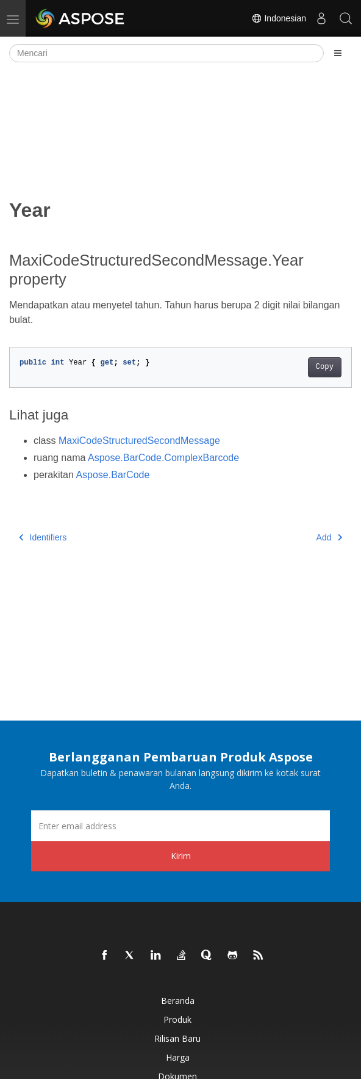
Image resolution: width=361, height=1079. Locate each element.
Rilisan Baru (177, 1038)
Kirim (181, 856)
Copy (325, 367)
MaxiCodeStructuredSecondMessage (139, 440)
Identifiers (42, 537)
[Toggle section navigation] (338, 53)
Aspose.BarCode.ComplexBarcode (163, 457)
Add (329, 537)
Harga (178, 1057)
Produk (177, 1019)
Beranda (178, 1000)
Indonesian (278, 18)
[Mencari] (166, 53)
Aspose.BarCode (112, 475)
